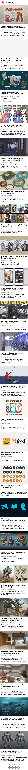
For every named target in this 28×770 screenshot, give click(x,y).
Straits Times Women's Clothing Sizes (14, 48)
